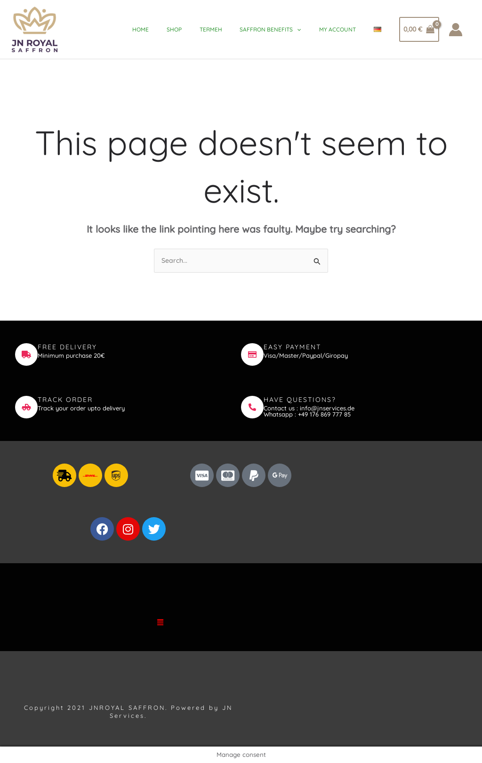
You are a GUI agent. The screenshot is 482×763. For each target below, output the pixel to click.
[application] (305, 29)
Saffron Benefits (278, 29)
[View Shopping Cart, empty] (419, 29)
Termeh (221, 29)
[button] (160, 622)
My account (343, 29)
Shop (187, 29)
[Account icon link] (456, 30)
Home (157, 29)
